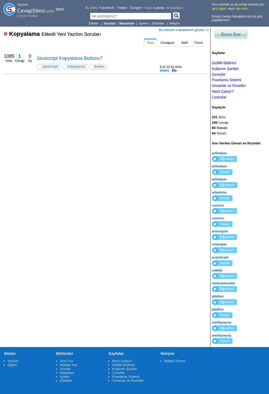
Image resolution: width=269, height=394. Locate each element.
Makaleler (67, 373)
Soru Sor (231, 34)
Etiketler (159, 23)
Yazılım (13, 361)
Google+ (136, 8)
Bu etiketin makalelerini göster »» (184, 30)
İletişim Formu (175, 361)
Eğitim (12, 365)
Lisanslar (219, 97)
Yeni (150, 43)
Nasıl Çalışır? (223, 91)
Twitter (122, 8)
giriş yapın (219, 8)
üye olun (242, 8)
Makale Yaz (68, 365)
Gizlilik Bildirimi (224, 63)
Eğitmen (227, 185)
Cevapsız (167, 43)
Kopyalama (55, 34)
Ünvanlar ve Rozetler (229, 86)
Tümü (198, 43)
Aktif (184, 43)
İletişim (174, 23)
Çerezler (219, 74)
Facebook (107, 8)
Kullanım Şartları (225, 69)
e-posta (159, 8)
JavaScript (50, 66)
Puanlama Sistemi (226, 80)
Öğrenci (227, 159)
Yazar (225, 172)
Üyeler (144, 23)
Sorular (65, 369)
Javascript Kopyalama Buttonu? (70, 58)
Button (99, 66)
